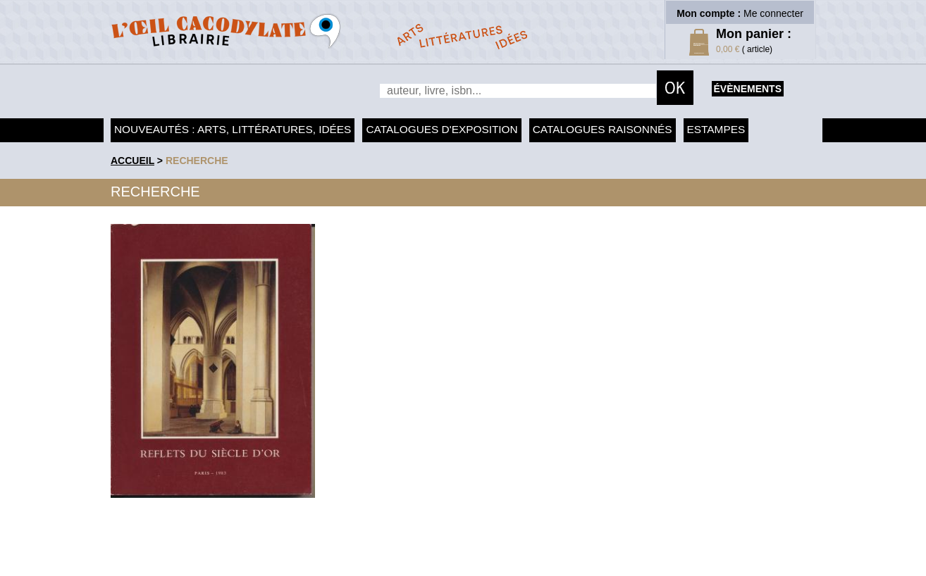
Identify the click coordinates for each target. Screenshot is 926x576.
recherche (197, 160)
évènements (748, 88)
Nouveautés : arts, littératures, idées (232, 129)
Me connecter (773, 13)
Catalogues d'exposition (441, 129)
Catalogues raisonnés (602, 129)
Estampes (716, 129)
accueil (132, 160)
